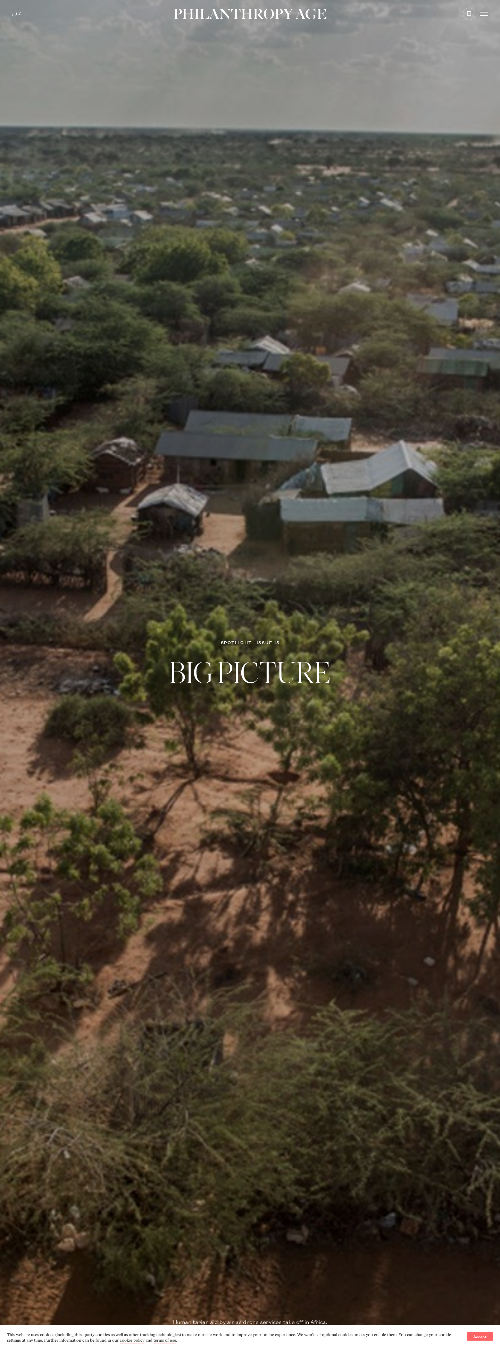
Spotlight (236, 642)
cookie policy (132, 1340)
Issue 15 (268, 642)
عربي (17, 14)
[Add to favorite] (469, 14)
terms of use (164, 1340)
